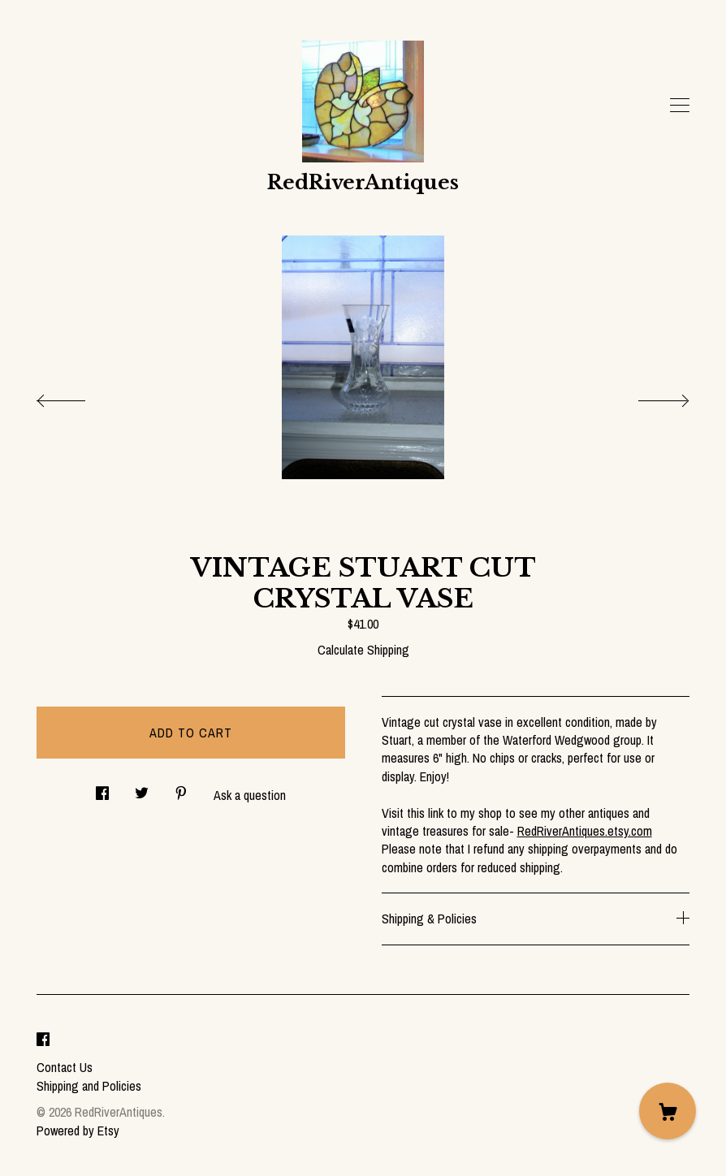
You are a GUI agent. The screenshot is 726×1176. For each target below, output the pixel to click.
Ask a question (250, 795)
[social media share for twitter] (142, 788)
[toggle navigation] (679, 105)
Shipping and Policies (89, 1086)
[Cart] (667, 1111)
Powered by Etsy (78, 1130)
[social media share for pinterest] (181, 788)
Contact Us (65, 1067)
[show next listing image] (648, 396)
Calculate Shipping (363, 650)
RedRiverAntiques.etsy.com (584, 831)
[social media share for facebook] (102, 788)
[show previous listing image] (77, 396)
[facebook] (43, 1040)
